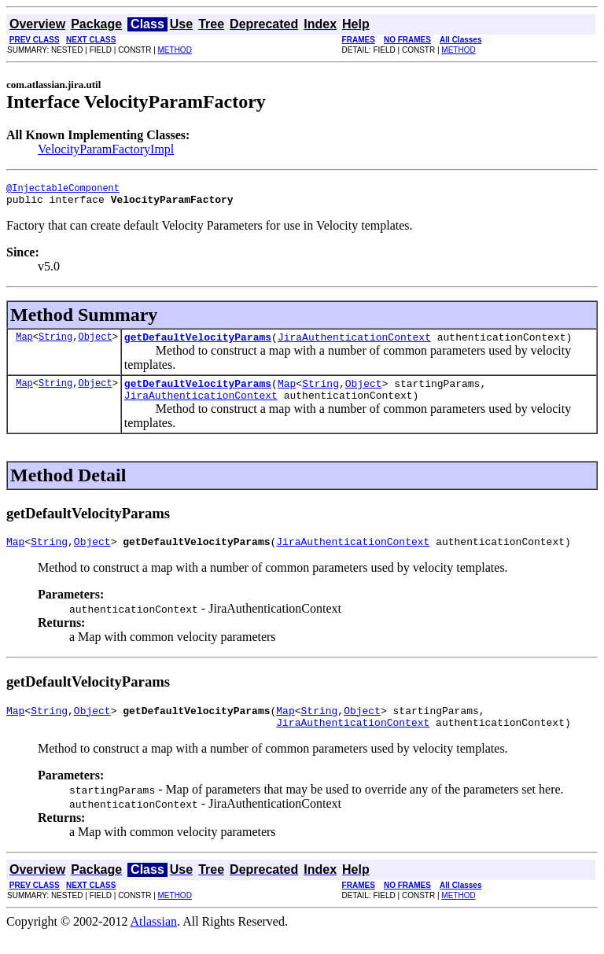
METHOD (175, 50)
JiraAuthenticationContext (354, 344)
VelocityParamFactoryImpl (106, 149)
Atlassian (154, 940)
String (55, 343)
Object (95, 343)
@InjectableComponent (63, 190)
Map (24, 343)
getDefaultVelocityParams (197, 344)
